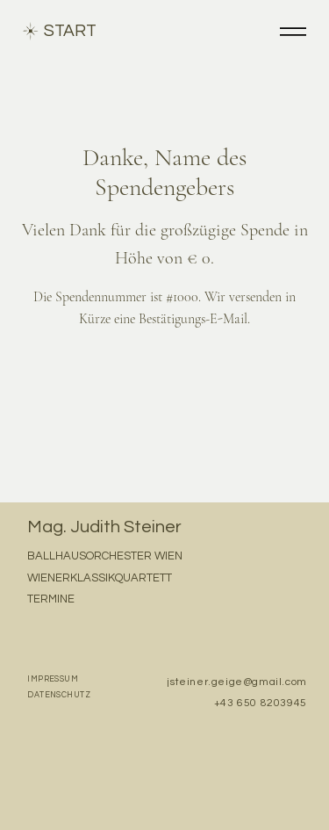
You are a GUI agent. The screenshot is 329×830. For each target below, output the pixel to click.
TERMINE (51, 599)
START (70, 31)
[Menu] (293, 31)
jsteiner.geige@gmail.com (236, 682)
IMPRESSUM (52, 679)
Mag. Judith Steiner (104, 527)
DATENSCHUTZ (58, 695)
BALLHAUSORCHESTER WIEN (104, 556)
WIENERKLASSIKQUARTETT (99, 578)
